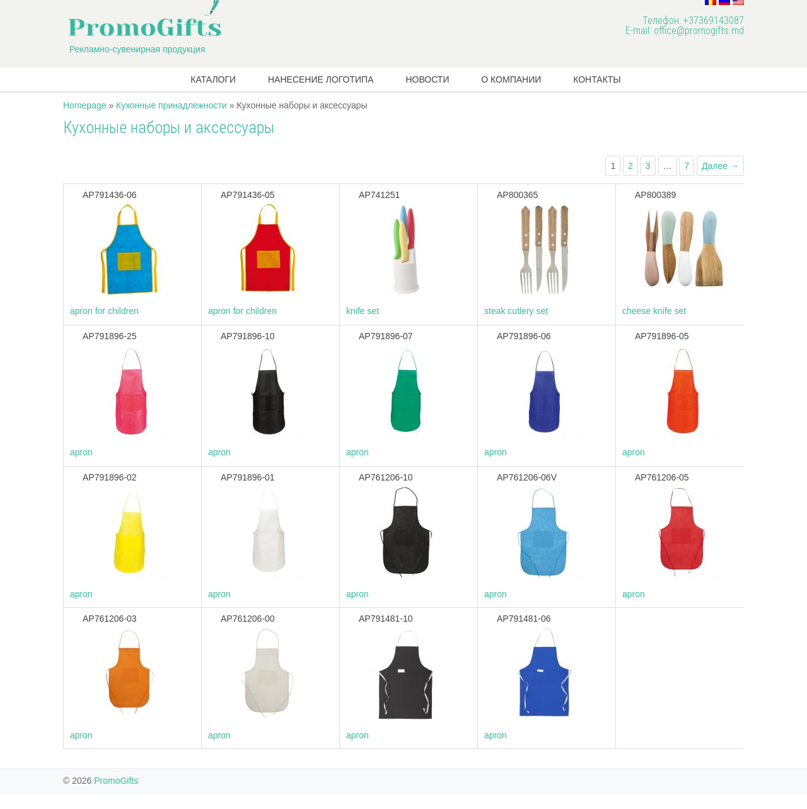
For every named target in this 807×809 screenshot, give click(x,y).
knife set (362, 311)
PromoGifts (116, 781)
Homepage (85, 105)
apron (81, 452)
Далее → (720, 166)
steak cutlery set (516, 311)
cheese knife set (654, 311)
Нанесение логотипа (321, 79)
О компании (511, 79)
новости (427, 79)
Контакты (597, 79)
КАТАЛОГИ (213, 79)
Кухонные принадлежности (171, 105)
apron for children (104, 311)
